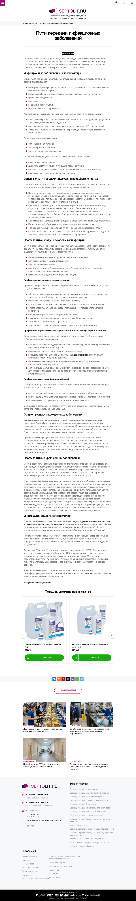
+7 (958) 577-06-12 (37, 803)
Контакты (44, 797)
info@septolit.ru (33, 810)
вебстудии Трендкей (79, 898)
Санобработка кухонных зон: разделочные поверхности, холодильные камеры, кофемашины (89, 731)
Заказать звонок (32, 797)
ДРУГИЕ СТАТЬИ (68, 691)
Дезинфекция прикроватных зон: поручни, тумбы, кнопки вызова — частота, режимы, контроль (89, 767)
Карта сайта (73, 892)
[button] (24, 635)
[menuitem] (86, 789)
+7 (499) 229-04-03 (37, 795)
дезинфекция (80, 355)
